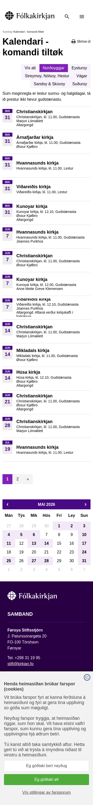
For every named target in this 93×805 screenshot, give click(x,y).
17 (84, 543)
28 (46, 561)
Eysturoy (79, 68)
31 (84, 561)
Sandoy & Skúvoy (49, 84)
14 (46, 543)
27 (34, 561)
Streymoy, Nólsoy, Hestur (47, 76)
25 (8, 561)
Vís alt (30, 68)
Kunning (7, 31)
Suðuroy (79, 84)
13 (34, 543)
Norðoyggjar (53, 68)
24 (84, 552)
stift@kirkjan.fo (20, 664)
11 (8, 543)
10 (84, 535)
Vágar (81, 76)
